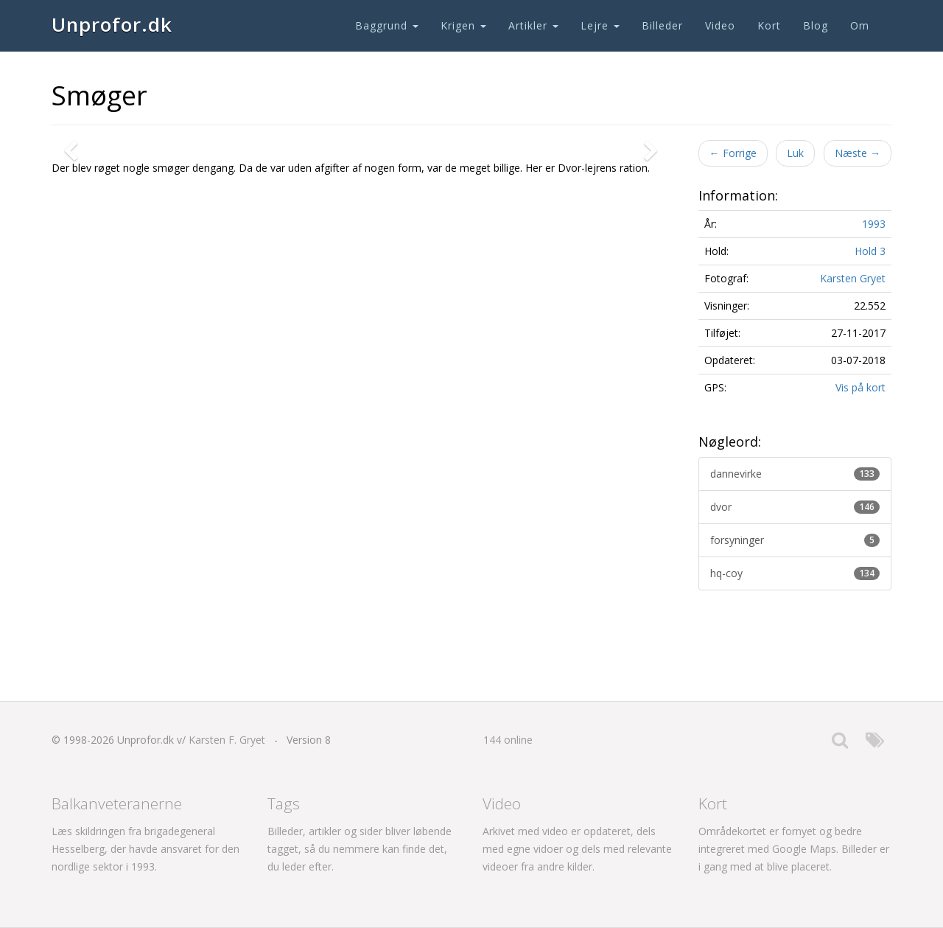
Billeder (662, 25)
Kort (769, 25)
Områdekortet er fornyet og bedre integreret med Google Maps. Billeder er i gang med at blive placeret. (793, 848)
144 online (508, 740)
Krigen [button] (463, 25)
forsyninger (795, 540)
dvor (795, 507)
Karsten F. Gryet (227, 740)
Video (720, 25)
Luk (795, 153)
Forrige (733, 153)
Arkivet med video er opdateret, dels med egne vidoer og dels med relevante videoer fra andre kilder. (577, 848)
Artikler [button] (533, 25)
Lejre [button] (600, 25)
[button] (74, 349)
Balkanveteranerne (117, 803)
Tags (283, 803)
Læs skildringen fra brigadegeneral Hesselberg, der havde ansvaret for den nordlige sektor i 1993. (145, 848)
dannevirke (795, 474)
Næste (857, 153)
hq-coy (795, 573)
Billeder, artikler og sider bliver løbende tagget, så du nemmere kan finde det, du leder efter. (359, 848)
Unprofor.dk (112, 24)
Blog (815, 25)
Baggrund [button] (386, 25)
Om (859, 25)
